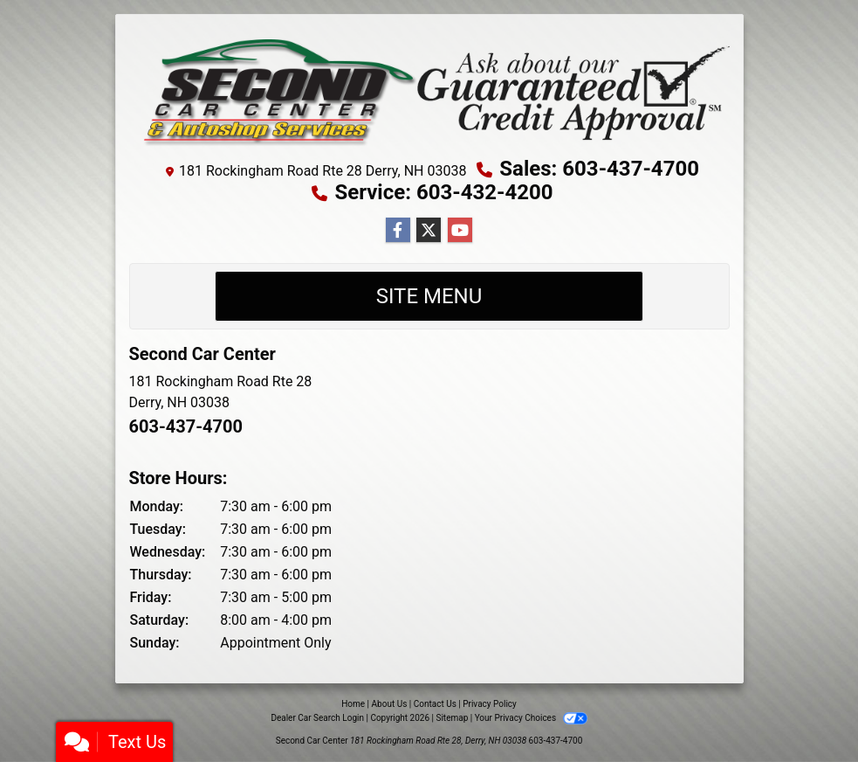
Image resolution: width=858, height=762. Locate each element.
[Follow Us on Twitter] (428, 231)
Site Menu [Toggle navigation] (429, 296)
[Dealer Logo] (429, 90)
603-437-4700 (186, 426)
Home (353, 704)
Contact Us (435, 704)
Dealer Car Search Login (317, 718)
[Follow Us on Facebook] (398, 231)
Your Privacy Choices (531, 718)
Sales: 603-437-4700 (599, 168)
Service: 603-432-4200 (443, 192)
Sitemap (452, 718)
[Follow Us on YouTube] (460, 231)
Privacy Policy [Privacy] (490, 704)
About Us (390, 704)
